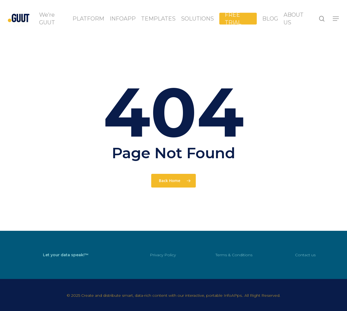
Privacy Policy (163, 254)
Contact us (305, 254)
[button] (336, 19)
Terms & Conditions (233, 254)
